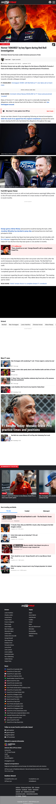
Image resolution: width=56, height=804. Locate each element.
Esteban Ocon (8, 642)
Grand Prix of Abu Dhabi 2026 (14, 722)
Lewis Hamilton (25, 324)
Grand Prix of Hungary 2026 (13, 697)
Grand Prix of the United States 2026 (16, 710)
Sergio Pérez (8, 661)
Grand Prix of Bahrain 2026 (13, 676)
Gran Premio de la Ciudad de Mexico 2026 (17, 713)
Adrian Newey (49, 324)
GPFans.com (8, 781)
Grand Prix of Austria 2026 (13, 690)
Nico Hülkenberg (9, 656)
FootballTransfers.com (11, 779)
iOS (22, 791)
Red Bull (4, 324)
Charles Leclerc (9, 615)
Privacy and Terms (26, 787)
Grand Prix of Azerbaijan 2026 (14, 706)
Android (18, 791)
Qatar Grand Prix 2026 (12, 720)
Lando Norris (8, 617)
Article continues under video (28, 89)
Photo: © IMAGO (5, 41)
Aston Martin (32, 615)
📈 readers (18, 545)
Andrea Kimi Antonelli (10, 636)
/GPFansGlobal (10, 737)
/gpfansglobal (9, 730)
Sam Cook (8, 59)
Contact (37, 787)
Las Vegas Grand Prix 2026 (13, 717)
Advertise (18, 789)
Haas (30, 624)
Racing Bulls (32, 631)
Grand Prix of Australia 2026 (13, 669)
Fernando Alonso (9, 645)
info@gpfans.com (9, 761)
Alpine (30, 612)
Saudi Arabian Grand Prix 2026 (14, 678)
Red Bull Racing (33, 633)
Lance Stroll (8, 647)
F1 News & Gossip (5, 44)
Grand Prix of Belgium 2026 (13, 694)
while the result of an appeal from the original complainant (21, 119)
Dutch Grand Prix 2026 (12, 699)
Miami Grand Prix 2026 (12, 680)
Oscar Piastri (8, 619)
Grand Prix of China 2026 (13, 671)
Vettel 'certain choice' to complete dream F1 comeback (28, 283)
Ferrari (30, 622)
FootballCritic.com (34, 779)
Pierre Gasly (8, 624)
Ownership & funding (32, 794)
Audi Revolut (32, 617)
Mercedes (31, 629)
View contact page (9, 771)
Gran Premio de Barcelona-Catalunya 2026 (17, 687)
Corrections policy (20, 794)
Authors (18, 787)
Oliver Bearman (9, 640)
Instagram (35, 789)
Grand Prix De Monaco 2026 (13, 685)
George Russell (9, 638)
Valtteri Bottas (8, 659)
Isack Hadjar (8, 626)
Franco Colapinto (9, 622)
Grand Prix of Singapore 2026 (14, 708)
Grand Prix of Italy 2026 (12, 701)
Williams (31, 636)
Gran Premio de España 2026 (14, 703)
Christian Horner (38, 324)
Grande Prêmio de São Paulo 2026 (15, 715)
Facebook (24, 789)
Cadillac (31, 619)
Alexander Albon (9, 631)
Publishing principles (29, 791)
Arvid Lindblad (8, 652)
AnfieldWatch (32, 781)
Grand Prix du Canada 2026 (13, 683)
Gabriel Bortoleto (9, 654)
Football (27, 511)
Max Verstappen (14, 324)
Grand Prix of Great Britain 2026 (14, 692)
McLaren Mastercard (34, 626)
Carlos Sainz (8, 633)
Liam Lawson (8, 649)
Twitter (30, 789)
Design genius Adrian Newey (10, 229)
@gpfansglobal (9, 732)
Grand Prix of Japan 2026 (13, 673)
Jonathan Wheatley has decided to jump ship (16, 231)
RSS (33, 787)
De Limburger (5, 239)
